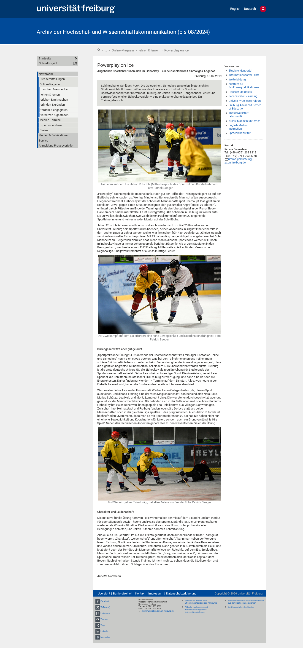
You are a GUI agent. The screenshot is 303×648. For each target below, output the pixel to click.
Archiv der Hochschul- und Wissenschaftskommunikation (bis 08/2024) (123, 32)
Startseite (98, 49)
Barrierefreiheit (122, 593)
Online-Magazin (123, 50)
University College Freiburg (245, 100)
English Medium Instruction (239, 127)
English (235, 9)
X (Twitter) (105, 607)
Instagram (105, 613)
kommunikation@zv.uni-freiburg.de (158, 611)
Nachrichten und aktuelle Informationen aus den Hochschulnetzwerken (246, 602)
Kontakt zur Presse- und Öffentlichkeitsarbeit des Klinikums (201, 602)
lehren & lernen (149, 50)
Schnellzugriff (48, 63)
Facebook (105, 601)
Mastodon (105, 637)
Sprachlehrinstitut (240, 133)
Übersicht (104, 593)
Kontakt (140, 593)
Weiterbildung (237, 79)
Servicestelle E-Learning (243, 96)
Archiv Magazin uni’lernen (244, 121)
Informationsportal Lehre (244, 75)
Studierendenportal (240, 70)
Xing (102, 625)
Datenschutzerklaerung (181, 593)
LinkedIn (104, 631)
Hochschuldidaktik (240, 92)
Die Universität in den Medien (241, 607)
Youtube (104, 619)
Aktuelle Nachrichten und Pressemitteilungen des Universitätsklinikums (196, 609)
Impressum (155, 593)
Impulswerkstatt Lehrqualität (239, 114)
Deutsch (250, 9)
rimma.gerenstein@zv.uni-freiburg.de (238, 161)
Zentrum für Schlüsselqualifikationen (244, 85)
